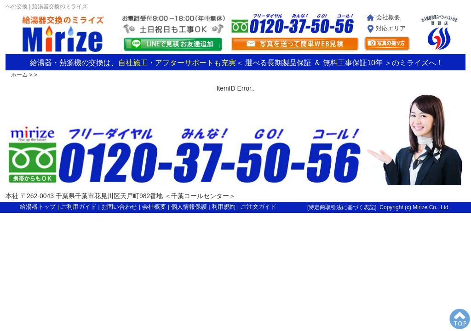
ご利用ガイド (79, 206)
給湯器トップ (38, 206)
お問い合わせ (119, 206)
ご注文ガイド (258, 206)
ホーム (19, 75)
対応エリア (391, 28)
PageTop (459, 319)
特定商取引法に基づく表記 (342, 207)
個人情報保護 (189, 206)
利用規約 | (226, 206)
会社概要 (388, 17)
